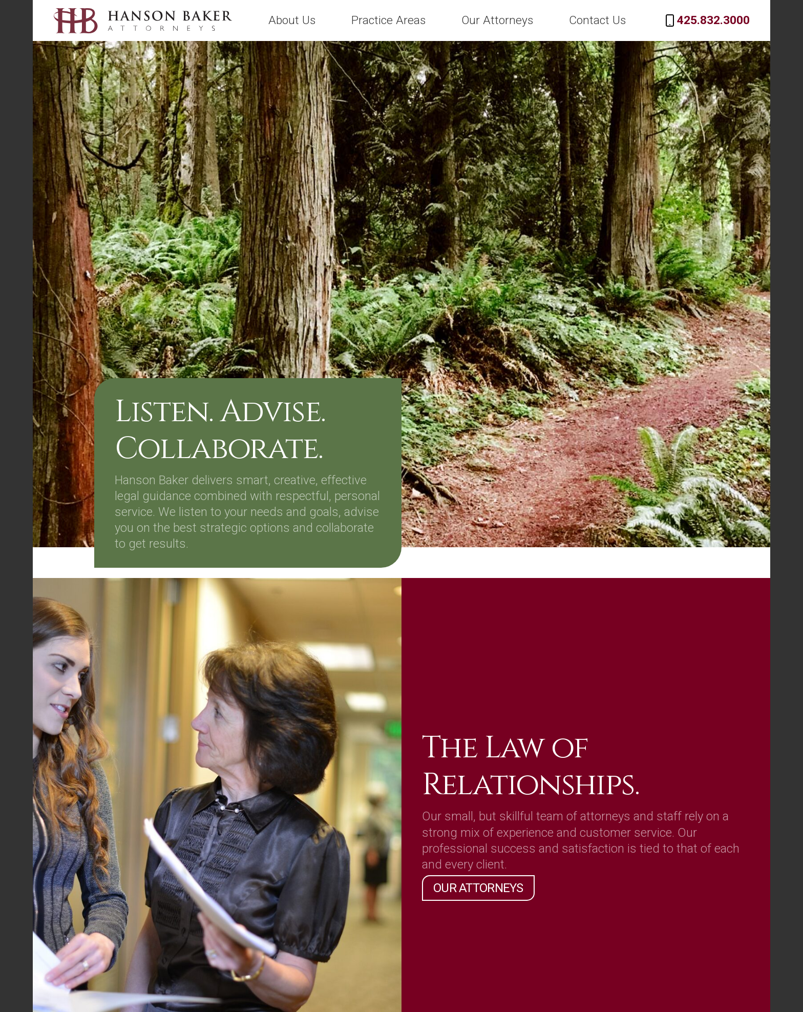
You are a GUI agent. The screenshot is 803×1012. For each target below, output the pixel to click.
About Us (358, 20)
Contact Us (620, 20)
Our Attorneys (535, 20)
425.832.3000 (721, 20)
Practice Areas (442, 20)
